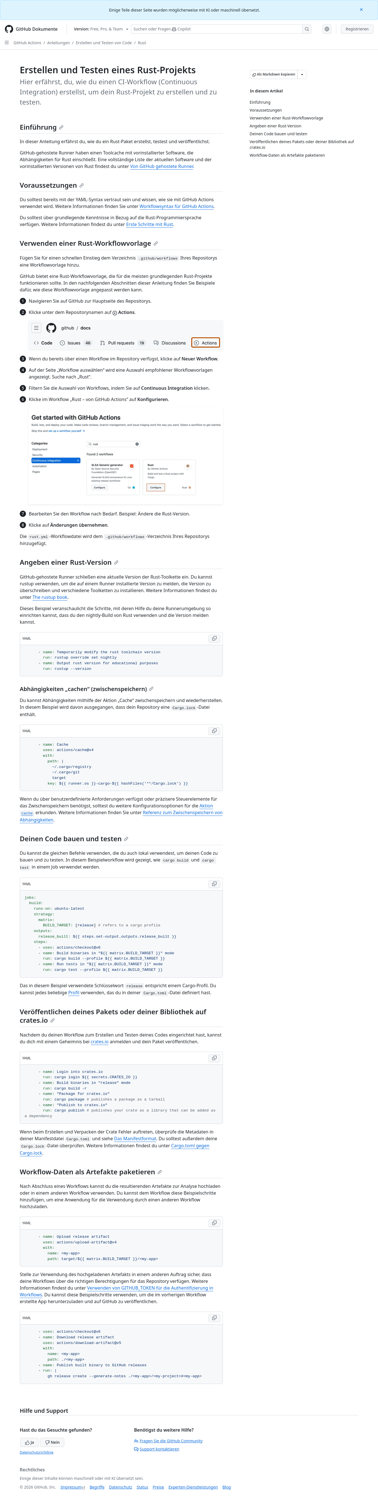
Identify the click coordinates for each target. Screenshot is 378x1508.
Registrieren (357, 29)
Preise (158, 1487)
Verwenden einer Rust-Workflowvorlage (89, 243)
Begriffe (97, 1487)
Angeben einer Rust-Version (69, 562)
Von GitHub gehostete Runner (161, 166)
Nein (52, 1442)
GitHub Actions (27, 42)
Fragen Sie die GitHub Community (168, 1440)
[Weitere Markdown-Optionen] (302, 74)
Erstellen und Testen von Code (104, 42)
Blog (227, 1487)
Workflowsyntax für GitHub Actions (177, 206)
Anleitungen (58, 42)
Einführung (41, 127)
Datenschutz (120, 1487)
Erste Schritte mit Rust (149, 224)
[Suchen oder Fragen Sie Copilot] (221, 29)
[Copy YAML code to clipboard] (214, 639)
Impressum (71, 1487)
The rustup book (49, 597)
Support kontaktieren (156, 1449)
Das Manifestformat (135, 1138)
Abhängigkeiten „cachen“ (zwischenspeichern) (86, 689)
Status (142, 1487)
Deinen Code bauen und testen (74, 838)
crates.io (100, 1041)
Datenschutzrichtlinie (36, 1452)
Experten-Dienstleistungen (193, 1487)
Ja (29, 1442)
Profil (73, 992)
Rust (142, 42)
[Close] (361, 9)
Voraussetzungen (52, 185)
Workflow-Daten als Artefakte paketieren (91, 1171)
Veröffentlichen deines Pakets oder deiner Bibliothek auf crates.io (113, 1016)
